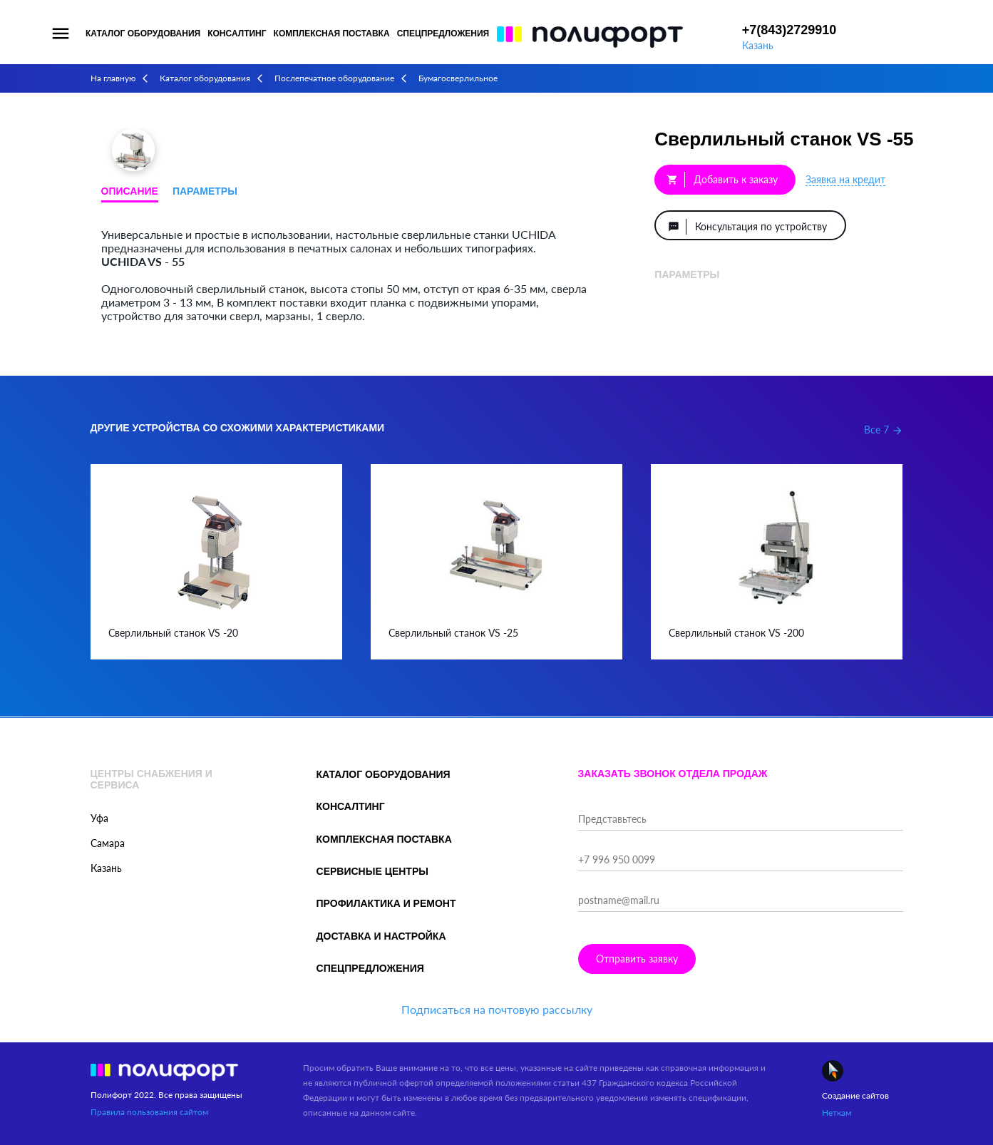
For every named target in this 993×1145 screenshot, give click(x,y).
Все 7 (883, 429)
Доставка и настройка (381, 936)
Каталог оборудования (143, 33)
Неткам (836, 1112)
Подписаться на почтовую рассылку (496, 1009)
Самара (108, 843)
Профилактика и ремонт (386, 903)
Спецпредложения (443, 33)
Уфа (99, 818)
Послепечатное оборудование (334, 78)
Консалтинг (236, 33)
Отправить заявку (637, 959)
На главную (113, 78)
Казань (757, 45)
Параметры (205, 191)
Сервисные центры (372, 871)
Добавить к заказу (722, 180)
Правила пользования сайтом (149, 1112)
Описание (129, 191)
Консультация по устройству (747, 227)
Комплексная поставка (332, 33)
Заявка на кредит (845, 179)
